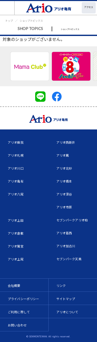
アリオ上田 (16, 220)
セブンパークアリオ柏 (72, 220)
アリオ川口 (16, 168)
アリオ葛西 (64, 233)
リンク (61, 285)
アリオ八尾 (16, 194)
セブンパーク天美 (68, 259)
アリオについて (67, 312)
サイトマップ (65, 298)
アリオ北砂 (64, 168)
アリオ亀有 (16, 181)
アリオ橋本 (64, 181)
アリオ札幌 (16, 155)
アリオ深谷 (64, 194)
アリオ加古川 (65, 246)
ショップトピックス (31, 21)
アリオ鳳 (62, 155)
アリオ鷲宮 (16, 246)
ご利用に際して (19, 312)
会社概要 (14, 285)
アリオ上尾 (16, 259)
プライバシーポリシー (23, 298)
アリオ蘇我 (16, 142)
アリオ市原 (64, 207)
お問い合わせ (17, 325)
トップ (9, 21)
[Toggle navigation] (7, 8)
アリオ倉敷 (16, 233)
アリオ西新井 (65, 142)
